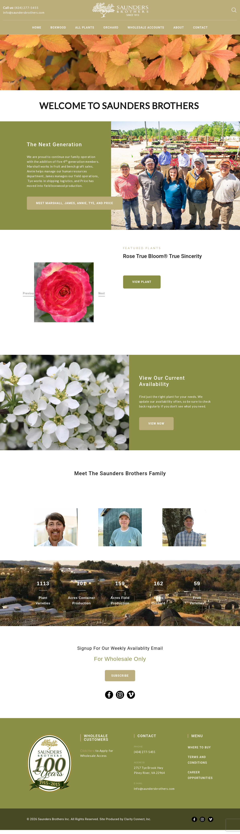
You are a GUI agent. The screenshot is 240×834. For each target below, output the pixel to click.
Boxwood (58, 27)
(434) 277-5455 (26, 7)
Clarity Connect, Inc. (138, 823)
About (178, 27)
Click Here (94, 754)
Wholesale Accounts (146, 27)
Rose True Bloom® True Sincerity (162, 257)
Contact (200, 27)
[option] (64, 294)
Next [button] (101, 295)
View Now (158, 433)
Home (36, 27)
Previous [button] (29, 295)
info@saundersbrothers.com (24, 12)
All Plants (84, 27)
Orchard (110, 27)
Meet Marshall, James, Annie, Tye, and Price (75, 210)
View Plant (143, 283)
